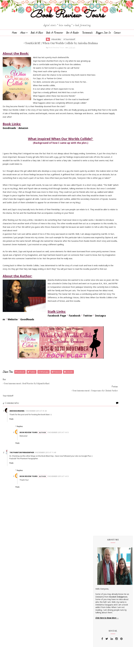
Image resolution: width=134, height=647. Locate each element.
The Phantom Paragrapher (27, 536)
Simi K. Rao (100, 351)
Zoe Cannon (100, 357)
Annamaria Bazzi (102, 220)
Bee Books (100, 231)
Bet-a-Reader (72, 45)
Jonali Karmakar (102, 283)
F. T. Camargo (101, 260)
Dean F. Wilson (101, 247)
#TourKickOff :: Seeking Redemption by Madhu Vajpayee (114, 513)
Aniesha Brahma (22, 494)
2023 (100, 472)
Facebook (30, 403)
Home (14, 45)
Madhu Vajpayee (102, 299)
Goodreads (9, 159)
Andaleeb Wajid (102, 213)
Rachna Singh (101, 317)
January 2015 (107, 604)
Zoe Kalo (99, 360)
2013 (100, 611)
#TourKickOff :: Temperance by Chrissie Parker (113, 533)
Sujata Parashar (102, 353)
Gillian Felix (100, 267)
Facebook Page (12, 403)
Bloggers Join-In (103, 45)
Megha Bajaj (101, 303)
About (22, 45)
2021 (100, 478)
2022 (100, 475)
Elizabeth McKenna (103, 253)
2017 (100, 491)
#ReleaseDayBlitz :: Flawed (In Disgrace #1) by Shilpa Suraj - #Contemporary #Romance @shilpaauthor (112, 380)
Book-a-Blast (37, 45)
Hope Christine (101, 274)
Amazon (23, 159)
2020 (100, 481)
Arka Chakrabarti (102, 226)
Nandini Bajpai (101, 310)
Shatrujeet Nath (102, 344)
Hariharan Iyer (101, 269)
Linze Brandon (101, 294)
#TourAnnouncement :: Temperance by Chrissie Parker (115, 552)
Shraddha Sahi (101, 348)
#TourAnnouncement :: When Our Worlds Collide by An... (114, 526)
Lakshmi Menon (102, 290)
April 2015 (105, 595)
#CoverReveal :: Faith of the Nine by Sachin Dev (115, 577)
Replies (20, 510)
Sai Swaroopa (101, 330)
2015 (100, 497)
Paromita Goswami (103, 314)
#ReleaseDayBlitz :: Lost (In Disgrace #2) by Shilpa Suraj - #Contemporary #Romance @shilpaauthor (112, 417)
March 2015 (106, 598)
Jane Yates (100, 276)
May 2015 (105, 591)
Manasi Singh (101, 301)
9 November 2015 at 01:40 (41, 494)
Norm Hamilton (102, 312)
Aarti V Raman (101, 206)
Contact (117, 45)
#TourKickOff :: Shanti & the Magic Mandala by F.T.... (115, 520)
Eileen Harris (100, 251)
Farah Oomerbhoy (103, 265)
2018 (100, 488)
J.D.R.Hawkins (101, 204)
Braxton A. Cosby (103, 233)
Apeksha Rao (101, 224)
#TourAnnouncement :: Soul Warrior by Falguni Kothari (112, 539)
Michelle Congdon (103, 305)
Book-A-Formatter (54, 45)
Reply (17, 502)
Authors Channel (102, 229)
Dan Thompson (102, 244)
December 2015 (108, 500)
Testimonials (87, 45)
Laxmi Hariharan (102, 292)
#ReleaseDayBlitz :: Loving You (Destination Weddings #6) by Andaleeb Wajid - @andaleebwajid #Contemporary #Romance (112, 451)
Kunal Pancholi (101, 287)
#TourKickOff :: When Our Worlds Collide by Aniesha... (114, 545)
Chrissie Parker (101, 240)
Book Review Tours (67, 24)
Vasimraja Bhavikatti (104, 355)
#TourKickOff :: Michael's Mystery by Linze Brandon (114, 507)
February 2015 (107, 601)
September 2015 (109, 585)
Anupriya (99, 222)
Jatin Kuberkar (101, 278)
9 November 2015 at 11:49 (50, 536)
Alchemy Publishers (103, 208)
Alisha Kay (99, 210)
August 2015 (107, 588)
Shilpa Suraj (100, 346)
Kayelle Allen (100, 285)
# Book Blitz (41, 53)
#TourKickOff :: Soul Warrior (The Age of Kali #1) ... (114, 558)
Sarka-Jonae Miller (103, 339)
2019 (100, 485)
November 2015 (108, 503)
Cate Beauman (102, 235)
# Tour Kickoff (54, 53)
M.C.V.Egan (100, 296)
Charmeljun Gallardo (104, 238)
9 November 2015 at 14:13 (63, 516)
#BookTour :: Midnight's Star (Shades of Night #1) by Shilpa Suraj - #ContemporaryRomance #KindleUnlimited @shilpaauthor (112, 398)
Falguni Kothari (102, 262)
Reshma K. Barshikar (104, 319)
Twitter (42, 403)
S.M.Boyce (100, 326)
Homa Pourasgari (103, 271)
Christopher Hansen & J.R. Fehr (108, 242)
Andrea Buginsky (102, 215)
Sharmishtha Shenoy (104, 342)
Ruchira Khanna (102, 321)
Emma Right (100, 256)
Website (13, 406)
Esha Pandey (101, 258)
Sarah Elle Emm (102, 337)
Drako (98, 249)
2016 (100, 494)
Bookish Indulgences (118, 111)
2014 (100, 607)
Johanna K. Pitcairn (103, 280)
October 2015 (107, 582)
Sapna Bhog (100, 332)
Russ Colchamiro (102, 323)
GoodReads (27, 406)
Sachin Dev (100, 328)
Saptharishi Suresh (103, 335)
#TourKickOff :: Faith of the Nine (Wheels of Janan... (114, 565)
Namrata (99, 308)
